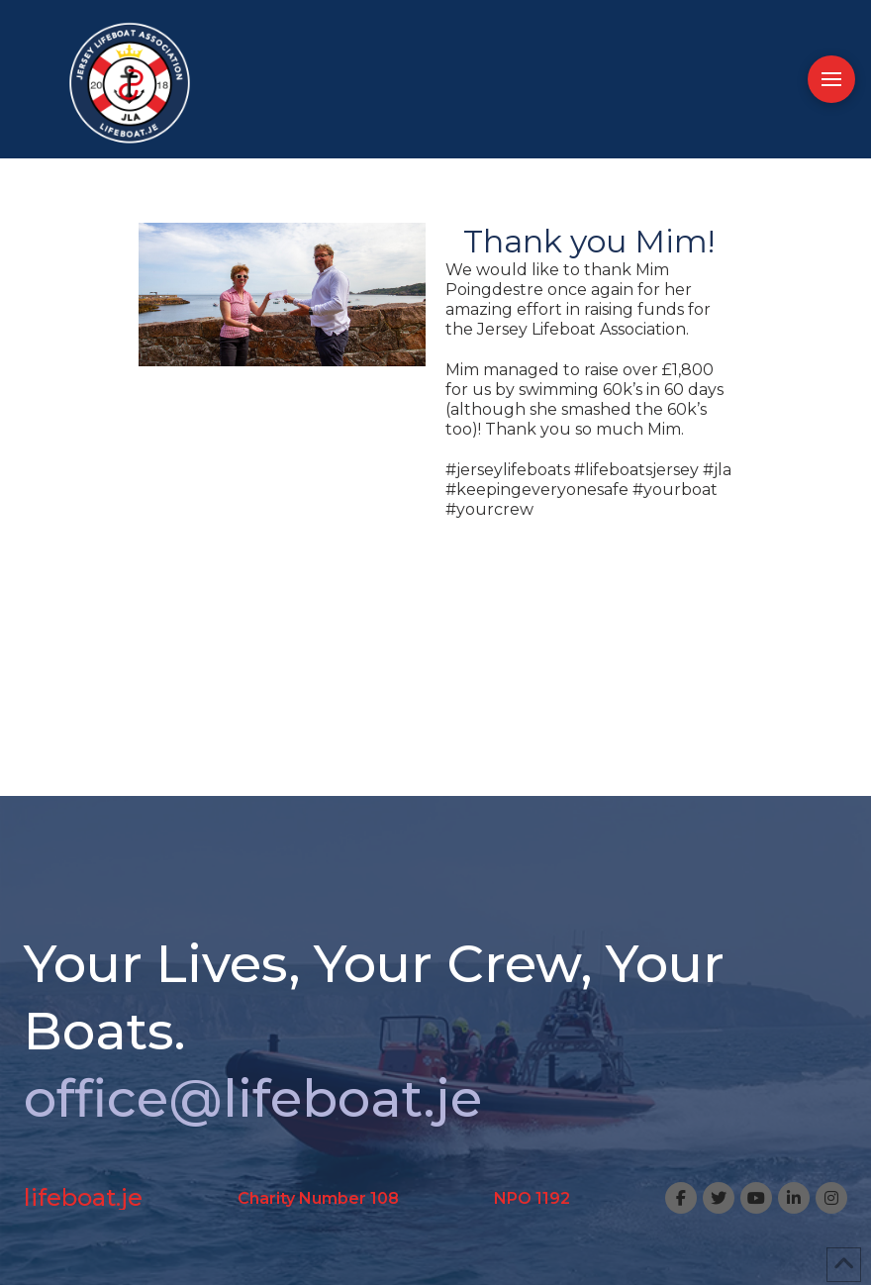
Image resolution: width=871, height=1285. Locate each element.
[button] (831, 79)
